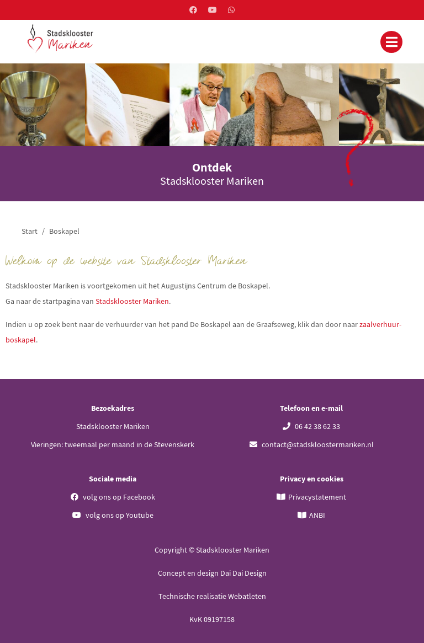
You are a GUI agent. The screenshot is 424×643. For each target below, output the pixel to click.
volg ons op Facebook (113, 497)
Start (30, 231)
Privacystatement (317, 497)
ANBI (317, 515)
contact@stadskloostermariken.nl (312, 444)
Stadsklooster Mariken (132, 301)
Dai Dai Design (243, 573)
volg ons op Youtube (112, 515)
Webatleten (247, 596)
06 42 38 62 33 (311, 426)
